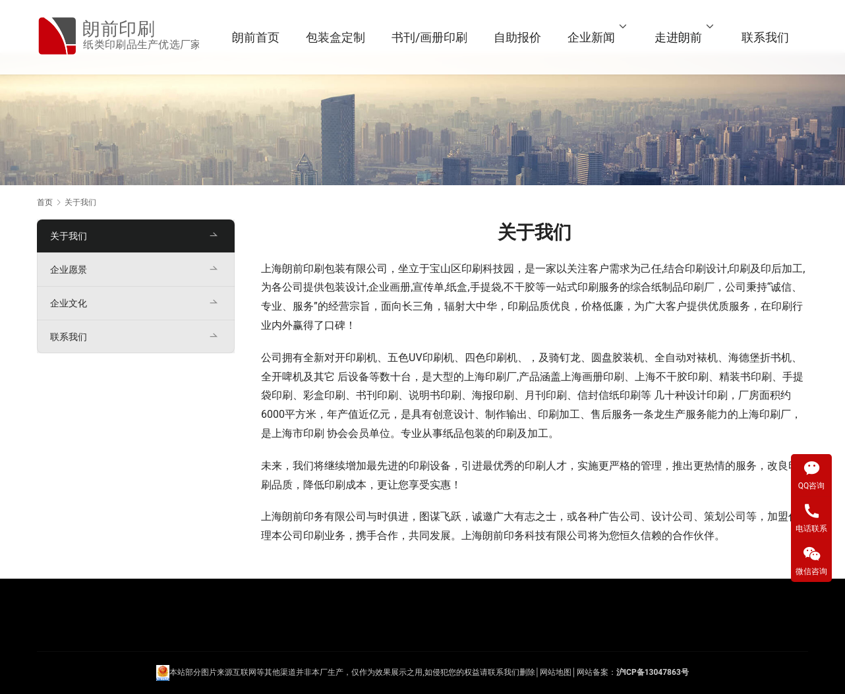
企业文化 (68, 303)
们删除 (523, 672)
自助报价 (520, 37)
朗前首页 (258, 37)
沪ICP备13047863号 (652, 672)
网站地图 (555, 672)
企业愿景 (68, 269)
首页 (45, 202)
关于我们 (68, 236)
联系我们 (768, 37)
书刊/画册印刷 (432, 37)
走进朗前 (681, 37)
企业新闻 (594, 37)
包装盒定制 (338, 37)
